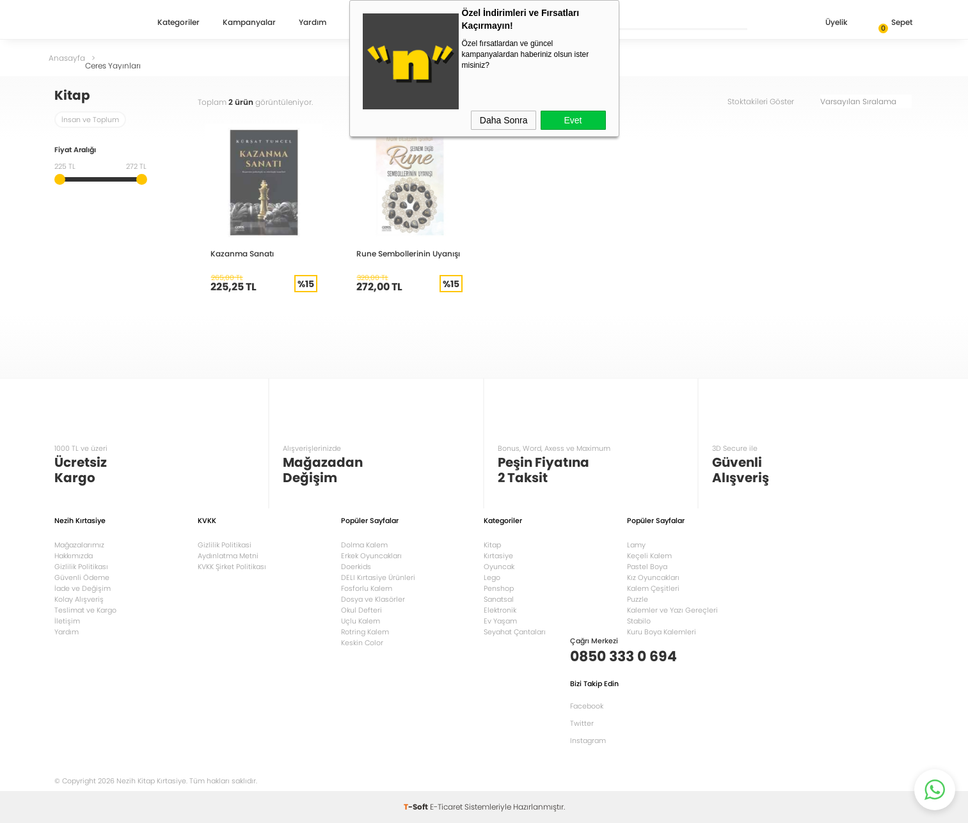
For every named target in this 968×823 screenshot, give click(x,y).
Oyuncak (499, 566)
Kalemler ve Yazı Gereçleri (672, 610)
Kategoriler (178, 23)
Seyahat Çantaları (515, 632)
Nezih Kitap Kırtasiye (91, 22)
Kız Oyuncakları (653, 577)
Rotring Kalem (365, 632)
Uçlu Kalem (360, 621)
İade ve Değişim (82, 588)
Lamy (636, 545)
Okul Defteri (361, 610)
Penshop (499, 588)
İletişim (67, 621)
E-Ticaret (446, 806)
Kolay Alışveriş (79, 599)
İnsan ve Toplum (90, 119)
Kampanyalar (249, 23)
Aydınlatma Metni (228, 556)
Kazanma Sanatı (242, 253)
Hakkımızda (73, 556)
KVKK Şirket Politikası (232, 566)
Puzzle (637, 599)
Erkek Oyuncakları (371, 556)
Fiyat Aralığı (75, 150)
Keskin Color (362, 643)
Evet (573, 120)
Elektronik (500, 610)
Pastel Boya (647, 566)
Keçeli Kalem (649, 556)
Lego (492, 577)
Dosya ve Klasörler (373, 599)
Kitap (492, 545)
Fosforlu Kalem (366, 588)
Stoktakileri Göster (769, 101)
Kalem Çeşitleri (653, 588)
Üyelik (826, 23)
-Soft (417, 806)
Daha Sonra (504, 120)
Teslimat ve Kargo (85, 610)
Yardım (312, 23)
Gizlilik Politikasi (224, 545)
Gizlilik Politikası (81, 566)
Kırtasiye (498, 556)
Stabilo (639, 621)
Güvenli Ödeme (81, 577)
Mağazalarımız (79, 545)
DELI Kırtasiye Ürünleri (378, 577)
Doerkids (356, 566)
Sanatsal (499, 599)
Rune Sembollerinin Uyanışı (408, 253)
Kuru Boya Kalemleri (661, 632)
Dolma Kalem (364, 545)
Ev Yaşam (500, 621)
